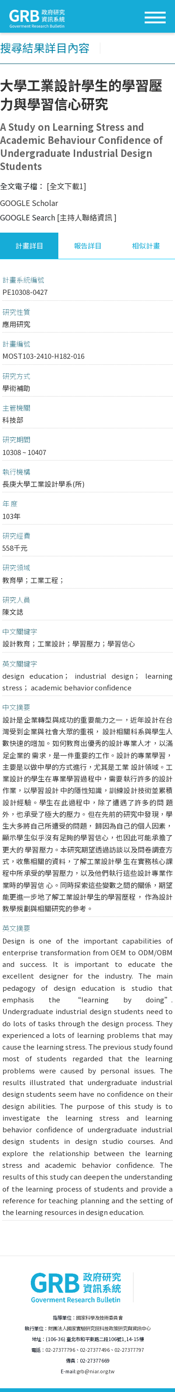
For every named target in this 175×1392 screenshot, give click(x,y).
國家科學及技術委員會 (99, 1317)
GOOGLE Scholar (29, 202)
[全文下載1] (66, 186)
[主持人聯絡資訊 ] (87, 217)
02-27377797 (129, 1349)
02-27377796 (60, 1349)
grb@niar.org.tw (95, 1371)
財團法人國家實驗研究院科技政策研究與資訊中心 (99, 1328)
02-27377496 (95, 1349)
